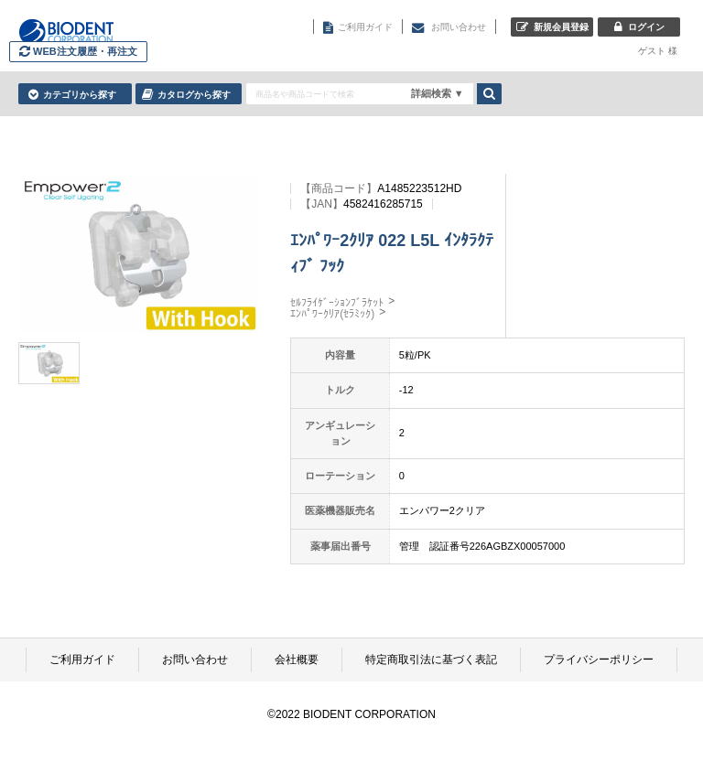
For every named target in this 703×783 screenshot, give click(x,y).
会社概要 (297, 659)
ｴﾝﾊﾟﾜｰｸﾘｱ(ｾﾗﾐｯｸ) (332, 313)
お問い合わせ (195, 659)
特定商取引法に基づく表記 (431, 659)
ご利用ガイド (82, 659)
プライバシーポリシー (599, 659)
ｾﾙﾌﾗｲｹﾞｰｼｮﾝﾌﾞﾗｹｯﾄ (337, 302)
